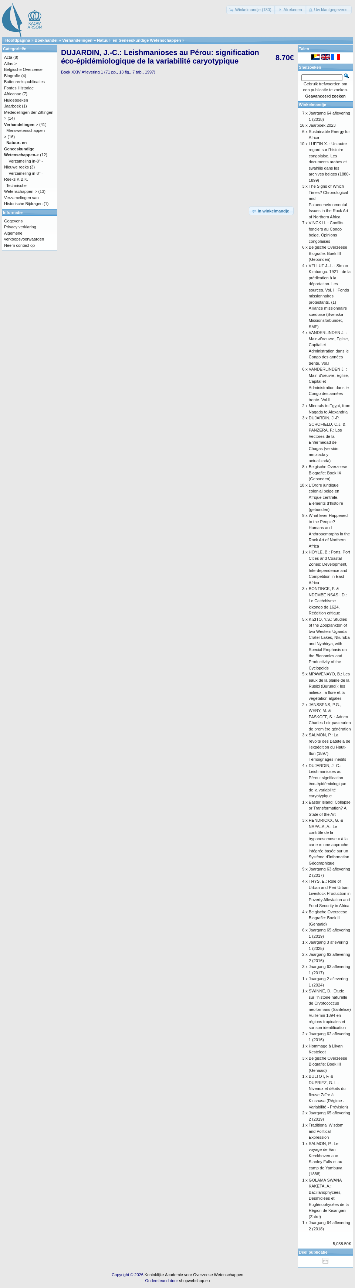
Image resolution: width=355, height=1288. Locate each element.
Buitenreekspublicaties (24, 81)
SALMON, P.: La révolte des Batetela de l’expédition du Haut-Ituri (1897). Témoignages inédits (330, 747)
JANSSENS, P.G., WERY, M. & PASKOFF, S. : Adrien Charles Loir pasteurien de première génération (330, 716)
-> (21, 124)
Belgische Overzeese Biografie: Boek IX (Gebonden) (328, 472)
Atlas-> (10, 63)
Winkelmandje (312, 104)
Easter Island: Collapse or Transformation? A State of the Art (330, 808)
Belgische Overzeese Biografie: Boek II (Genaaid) (328, 918)
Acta (8, 57)
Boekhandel (46, 40)
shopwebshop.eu (194, 1280)
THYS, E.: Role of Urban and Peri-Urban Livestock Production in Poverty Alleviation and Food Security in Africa (330, 893)
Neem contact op (19, 245)
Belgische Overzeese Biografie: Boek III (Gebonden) (328, 253)
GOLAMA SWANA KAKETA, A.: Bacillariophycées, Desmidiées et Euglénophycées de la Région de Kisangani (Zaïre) (329, 1198)
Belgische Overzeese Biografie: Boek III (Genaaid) (328, 1064)
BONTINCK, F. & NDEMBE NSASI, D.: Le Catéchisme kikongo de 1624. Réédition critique (328, 600)
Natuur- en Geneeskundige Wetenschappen (139, 40)
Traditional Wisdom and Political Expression (326, 1131)
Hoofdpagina (17, 40)
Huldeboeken (16, 100)
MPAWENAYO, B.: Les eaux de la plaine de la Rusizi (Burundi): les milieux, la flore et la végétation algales (329, 686)
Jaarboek (12, 106)
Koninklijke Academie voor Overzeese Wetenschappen (194, 1274)
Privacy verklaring (20, 227)
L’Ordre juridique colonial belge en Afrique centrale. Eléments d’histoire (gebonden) (326, 497)
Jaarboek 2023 (322, 125)
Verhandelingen (77, 40)
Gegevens (13, 221)
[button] (251, 10)
